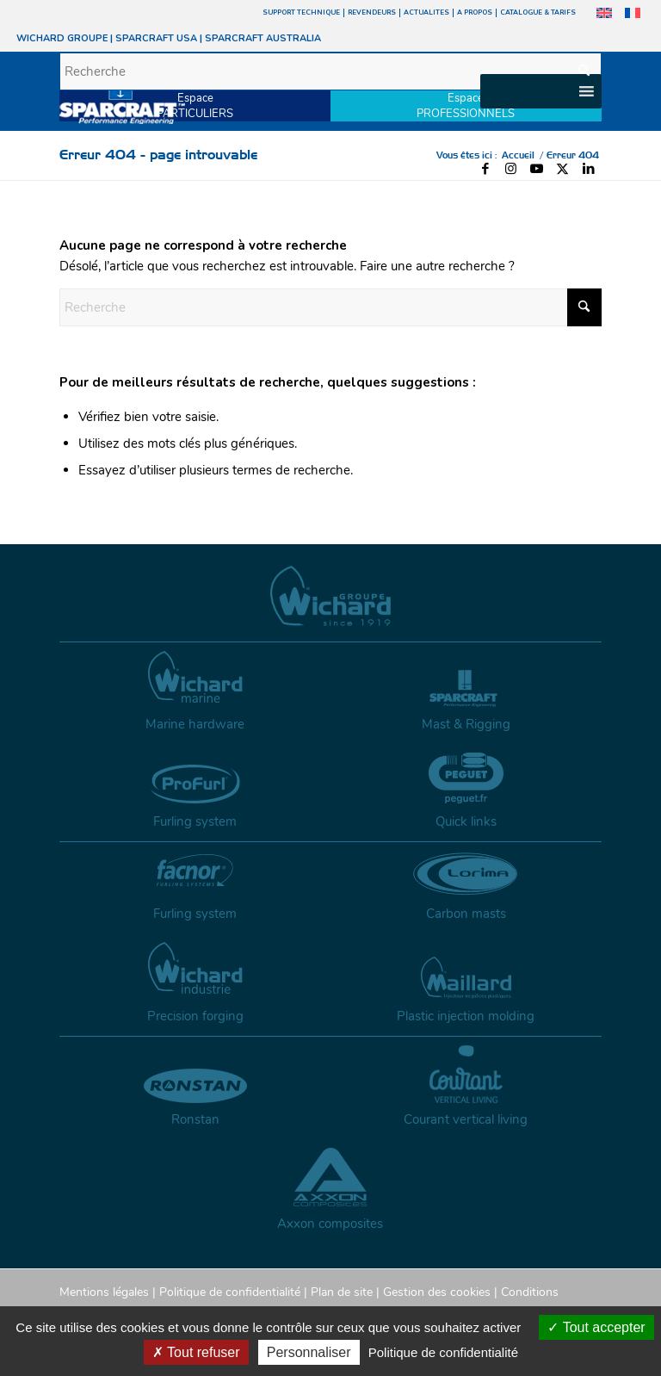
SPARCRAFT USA (156, 38)
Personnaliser (309, 1352)
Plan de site (342, 1292)
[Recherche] (330, 71)
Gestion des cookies (437, 1292)
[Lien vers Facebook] (485, 169)
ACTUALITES (426, 12)
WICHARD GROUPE (62, 38)
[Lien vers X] (563, 169)
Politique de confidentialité (229, 1292)
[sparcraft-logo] (122, 104)
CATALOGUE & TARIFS (538, 12)
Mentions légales (104, 1292)
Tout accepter (596, 1327)
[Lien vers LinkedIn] (589, 169)
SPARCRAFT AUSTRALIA (263, 38)
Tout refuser (196, 1352)
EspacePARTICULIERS (195, 105)
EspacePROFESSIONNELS (466, 105)
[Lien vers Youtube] (537, 169)
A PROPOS (474, 12)
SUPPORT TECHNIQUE (301, 12)
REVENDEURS (372, 12)
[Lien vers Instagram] (511, 169)
